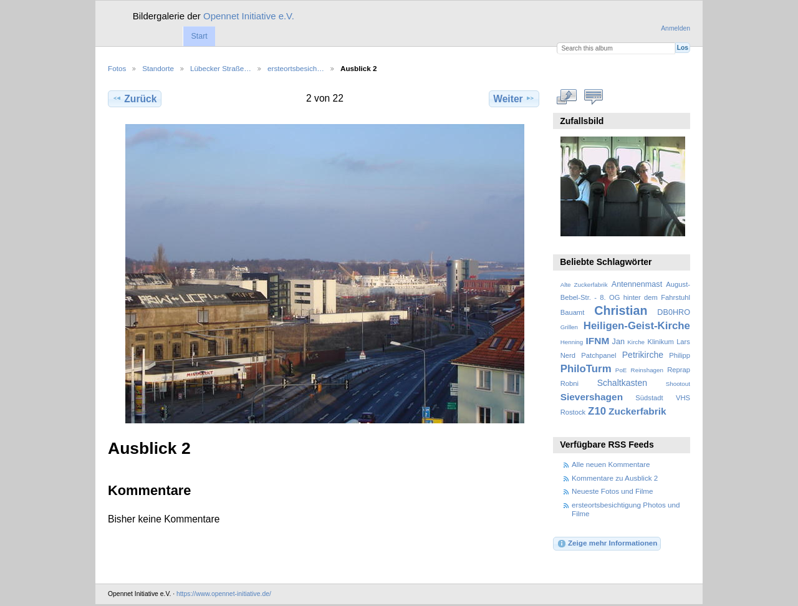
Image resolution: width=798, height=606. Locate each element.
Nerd (567, 355)
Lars (683, 341)
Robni (569, 383)
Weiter (514, 98)
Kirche (636, 342)
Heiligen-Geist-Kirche (637, 326)
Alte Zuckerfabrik (584, 284)
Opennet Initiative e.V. (248, 16)
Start (199, 36)
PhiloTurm (586, 369)
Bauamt (572, 312)
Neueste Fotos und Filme (612, 491)
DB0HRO (673, 312)
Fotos (117, 68)
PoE (621, 370)
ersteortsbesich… (295, 68)
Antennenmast (637, 284)
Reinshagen (647, 370)
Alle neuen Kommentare (611, 464)
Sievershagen (591, 397)
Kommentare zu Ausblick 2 (615, 478)
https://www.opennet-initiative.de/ (223, 593)
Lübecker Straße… (220, 68)
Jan (618, 341)
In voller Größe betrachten (567, 97)
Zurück (134, 98)
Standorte (158, 68)
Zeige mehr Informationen (607, 544)
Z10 (597, 411)
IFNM (598, 340)
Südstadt (649, 398)
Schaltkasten (622, 383)
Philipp (679, 355)
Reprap (678, 369)
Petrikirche (642, 355)
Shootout (678, 383)
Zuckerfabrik (637, 411)
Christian (620, 310)
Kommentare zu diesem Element (593, 97)
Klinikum (660, 341)
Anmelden (675, 28)
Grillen (569, 327)
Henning (572, 342)
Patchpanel (598, 355)
